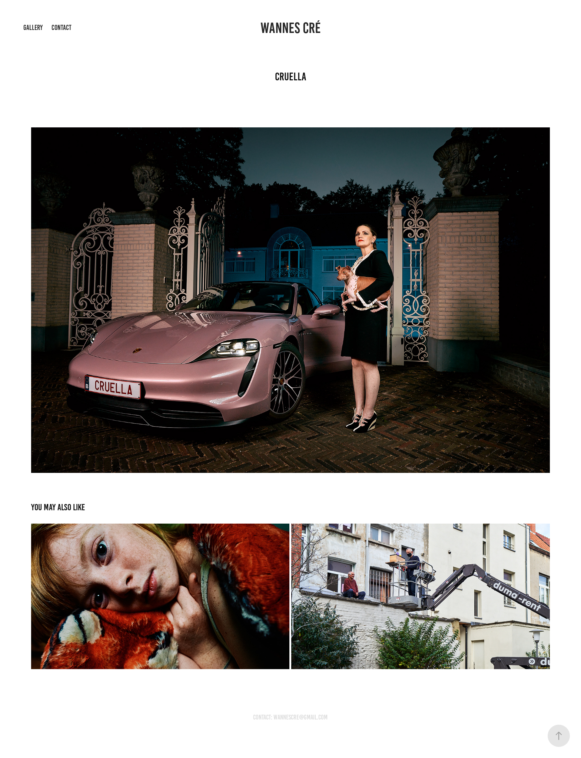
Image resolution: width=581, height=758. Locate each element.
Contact (62, 27)
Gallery (33, 27)
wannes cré (290, 28)
